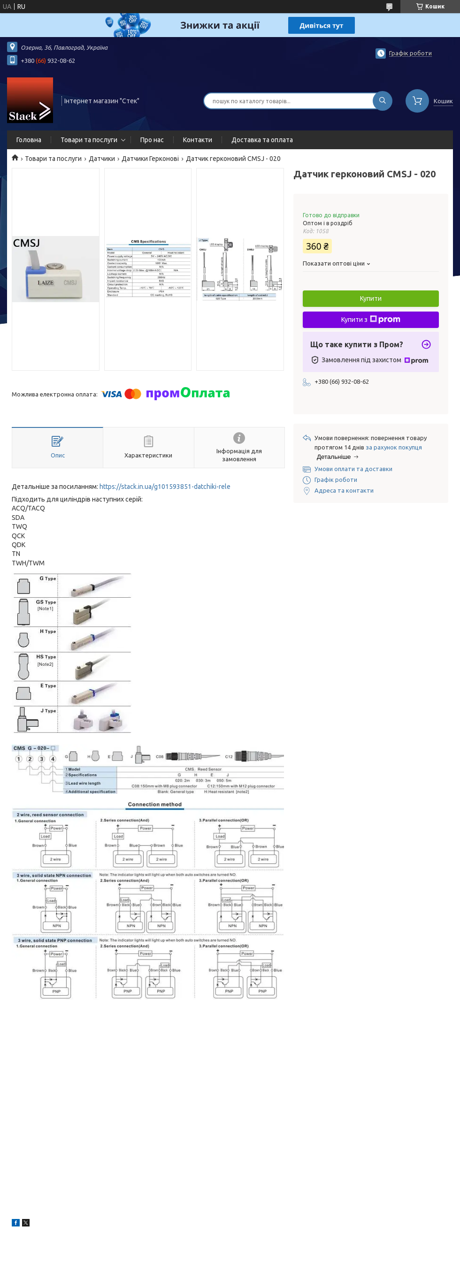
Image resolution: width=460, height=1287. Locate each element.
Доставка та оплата (262, 140)
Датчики (102, 158)
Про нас (152, 140)
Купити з (370, 319)
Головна (28, 140)
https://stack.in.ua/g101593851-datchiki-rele (165, 486)
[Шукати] (382, 101)
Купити (371, 298)
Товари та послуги (89, 140)
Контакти (197, 140)
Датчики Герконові (150, 158)
